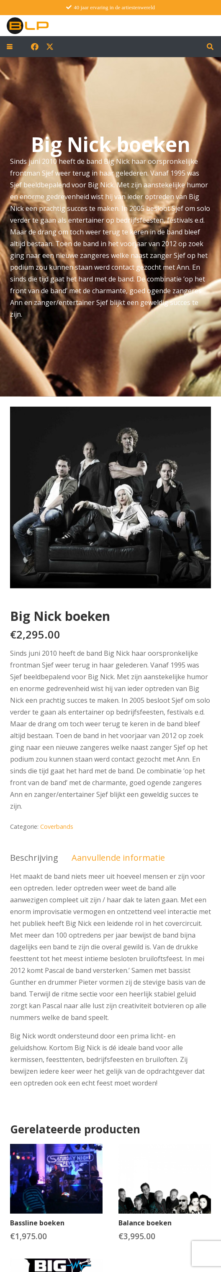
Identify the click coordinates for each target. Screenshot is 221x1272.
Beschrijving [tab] (34, 857)
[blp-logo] (28, 25)
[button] (9, 47)
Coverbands (56, 826)
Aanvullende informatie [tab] (118, 857)
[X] (49, 46)
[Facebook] (34, 46)
